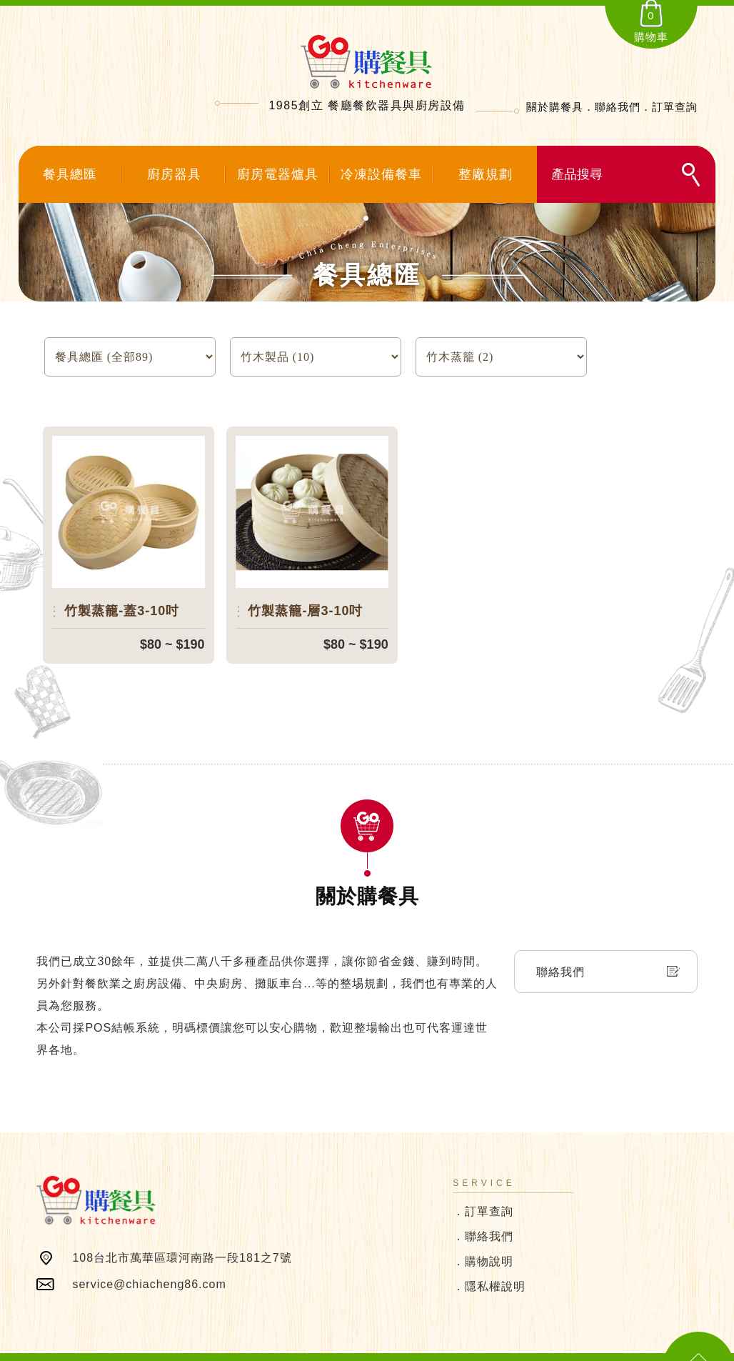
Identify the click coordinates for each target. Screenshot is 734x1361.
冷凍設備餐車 (381, 174)
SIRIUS (474, 1348)
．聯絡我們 (483, 1218)
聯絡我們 (617, 107)
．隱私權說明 (489, 1268)
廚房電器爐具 (277, 174)
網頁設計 (509, 1348)
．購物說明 (483, 1243)
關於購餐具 (554, 107)
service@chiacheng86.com (149, 1266)
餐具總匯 (70, 174)
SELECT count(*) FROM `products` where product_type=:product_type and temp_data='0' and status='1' (315, 357)
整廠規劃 (485, 174)
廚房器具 (174, 174)
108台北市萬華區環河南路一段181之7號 (181, 1239)
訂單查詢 (675, 107)
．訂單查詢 (483, 1193)
